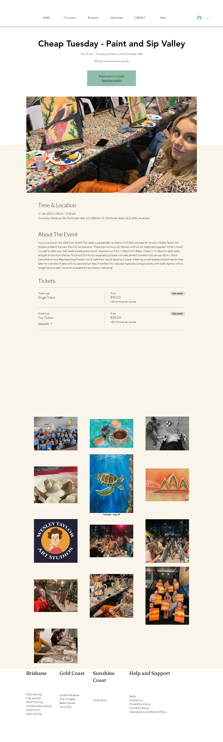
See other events (111, 80)
